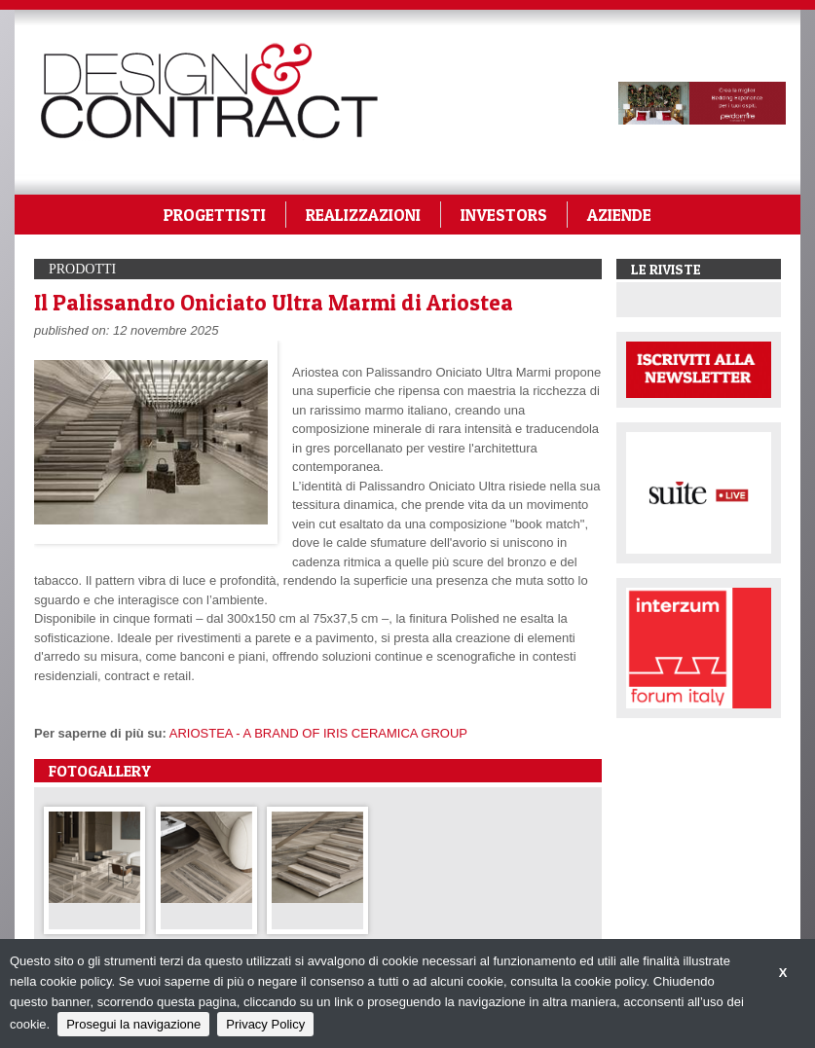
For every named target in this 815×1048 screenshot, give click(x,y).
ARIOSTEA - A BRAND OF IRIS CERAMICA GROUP (318, 733)
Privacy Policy (265, 1024)
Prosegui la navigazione (133, 1024)
